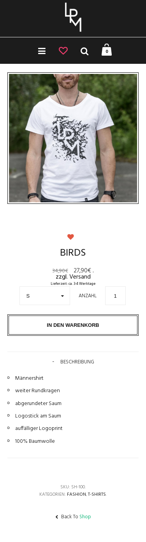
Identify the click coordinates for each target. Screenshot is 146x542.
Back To (73, 516)
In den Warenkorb (73, 325)
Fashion (76, 494)
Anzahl (88, 296)
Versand (80, 277)
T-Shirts (97, 494)
